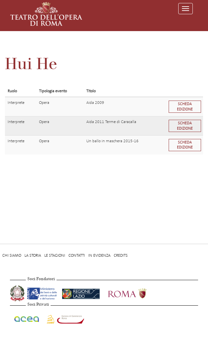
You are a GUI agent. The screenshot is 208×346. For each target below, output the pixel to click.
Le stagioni (54, 255)
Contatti (76, 255)
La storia (32, 255)
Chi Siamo (11, 255)
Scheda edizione (185, 106)
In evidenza (99, 255)
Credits (121, 255)
